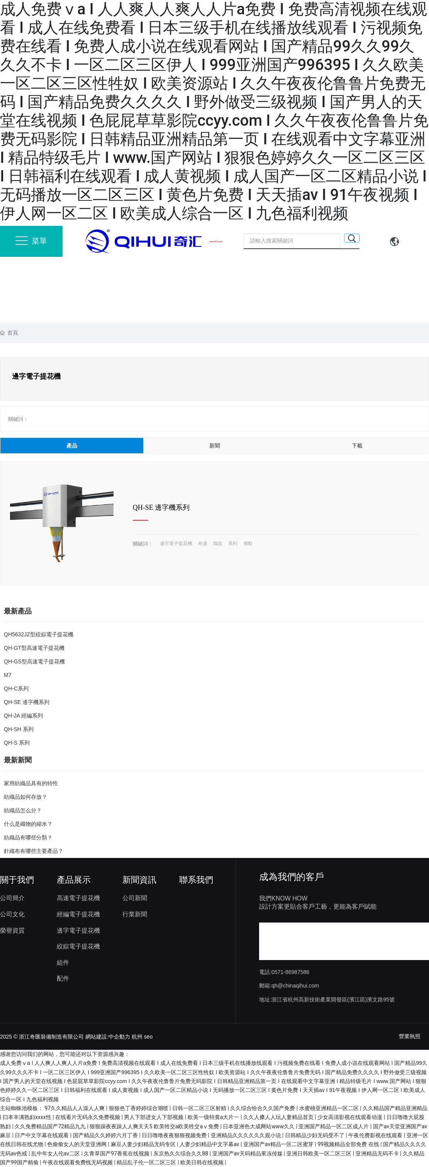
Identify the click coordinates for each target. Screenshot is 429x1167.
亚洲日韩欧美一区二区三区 (320, 1153)
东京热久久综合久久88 (181, 1153)
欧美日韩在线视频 (202, 1162)
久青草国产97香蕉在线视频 (117, 1153)
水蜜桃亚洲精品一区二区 (329, 1108)
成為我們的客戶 (291, 876)
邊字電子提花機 (176, 543)
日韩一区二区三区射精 (199, 1108)
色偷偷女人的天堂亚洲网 (77, 1144)
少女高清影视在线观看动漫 (350, 1117)
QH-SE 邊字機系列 (161, 507)
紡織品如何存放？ (25, 797)
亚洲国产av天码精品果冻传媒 (248, 1153)
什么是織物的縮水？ (28, 824)
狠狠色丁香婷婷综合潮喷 (139, 1108)
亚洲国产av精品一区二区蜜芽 (279, 1144)
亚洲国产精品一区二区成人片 (334, 1126)
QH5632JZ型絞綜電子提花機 (38, 634)
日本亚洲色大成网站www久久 (259, 1126)
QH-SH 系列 (19, 729)
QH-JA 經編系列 (23, 716)
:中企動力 (118, 1037)
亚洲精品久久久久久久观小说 (246, 1135)
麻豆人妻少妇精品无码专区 (144, 1144)
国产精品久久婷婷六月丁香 (106, 1135)
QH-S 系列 (17, 743)
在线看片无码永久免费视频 (88, 1117)
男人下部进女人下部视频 (154, 1117)
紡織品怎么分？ (23, 810)
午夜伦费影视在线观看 (376, 1135)
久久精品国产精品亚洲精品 (395, 1108)
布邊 (202, 543)
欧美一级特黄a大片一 (214, 1117)
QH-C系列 (16, 688)
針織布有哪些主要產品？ (33, 851)
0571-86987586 (290, 972)
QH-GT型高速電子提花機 (34, 648)
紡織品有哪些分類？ (28, 837)
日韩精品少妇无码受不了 (315, 1135)
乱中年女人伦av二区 (56, 1153)
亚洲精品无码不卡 (378, 1153)
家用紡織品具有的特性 (31, 783)
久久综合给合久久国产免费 (263, 1108)
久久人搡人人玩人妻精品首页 (279, 1117)
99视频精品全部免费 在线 (348, 1144)
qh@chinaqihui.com (295, 985)
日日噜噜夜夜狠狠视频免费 (175, 1135)
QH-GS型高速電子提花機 (34, 661)
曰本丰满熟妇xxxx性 (28, 1117)
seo (148, 1037)
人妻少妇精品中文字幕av (210, 1144)
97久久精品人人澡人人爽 (75, 1108)
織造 (217, 543)
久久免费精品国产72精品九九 (51, 1126)
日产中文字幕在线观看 (42, 1135)
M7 (7, 675)
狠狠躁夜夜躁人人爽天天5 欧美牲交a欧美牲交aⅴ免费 (155, 1126)
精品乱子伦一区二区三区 (147, 1162)
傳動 (248, 543)
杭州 (137, 1037)
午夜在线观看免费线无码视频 (78, 1162)
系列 (232, 543)
